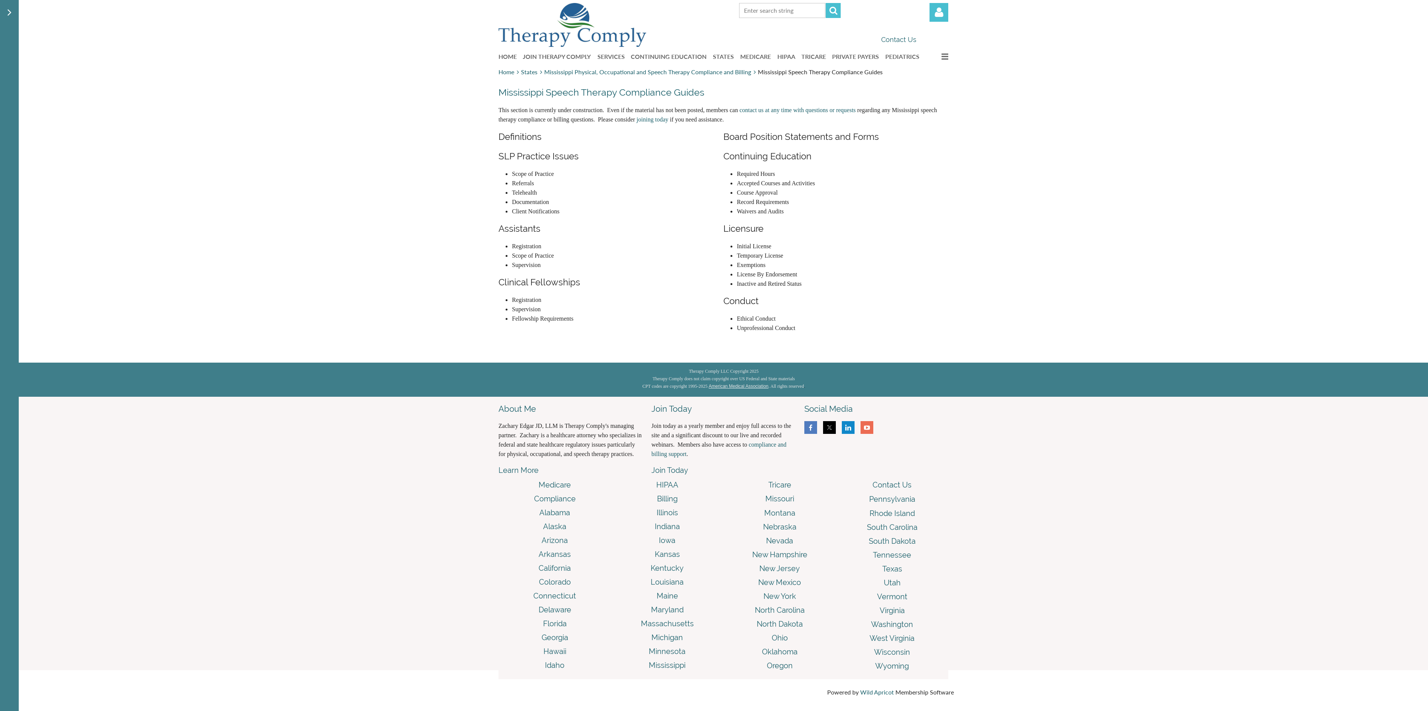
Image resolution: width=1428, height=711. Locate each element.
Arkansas (555, 554)
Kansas (667, 554)
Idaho (554, 665)
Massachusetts (667, 623)
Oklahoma (780, 651)
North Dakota (780, 624)
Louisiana (667, 582)
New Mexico (779, 582)
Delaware (555, 609)
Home (506, 71)
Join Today (669, 470)
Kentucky (667, 568)
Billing (667, 498)
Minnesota (667, 651)
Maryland (667, 609)
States (529, 71)
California (555, 568)
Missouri (779, 498)
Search (833, 10)
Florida (555, 623)
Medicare (555, 484)
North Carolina (780, 610)
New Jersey (779, 568)
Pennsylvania (892, 499)
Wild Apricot (877, 692)
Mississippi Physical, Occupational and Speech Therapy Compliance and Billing (647, 71)
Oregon (780, 665)
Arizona (555, 540)
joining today (652, 119)
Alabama (554, 512)
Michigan (667, 637)
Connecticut (554, 595)
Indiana (667, 526)
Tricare (779, 484)
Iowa (667, 540)
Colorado (555, 582)
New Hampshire (779, 554)
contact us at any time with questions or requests (797, 110)
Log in (939, 12)
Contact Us (898, 40)
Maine (667, 595)
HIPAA (667, 484)
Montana (779, 513)
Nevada (779, 540)
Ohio (780, 637)
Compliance (555, 498)
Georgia (555, 637)
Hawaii (554, 651)
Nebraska (779, 526)
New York (779, 596)
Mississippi (667, 665)
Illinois (667, 512)
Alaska (554, 526)
